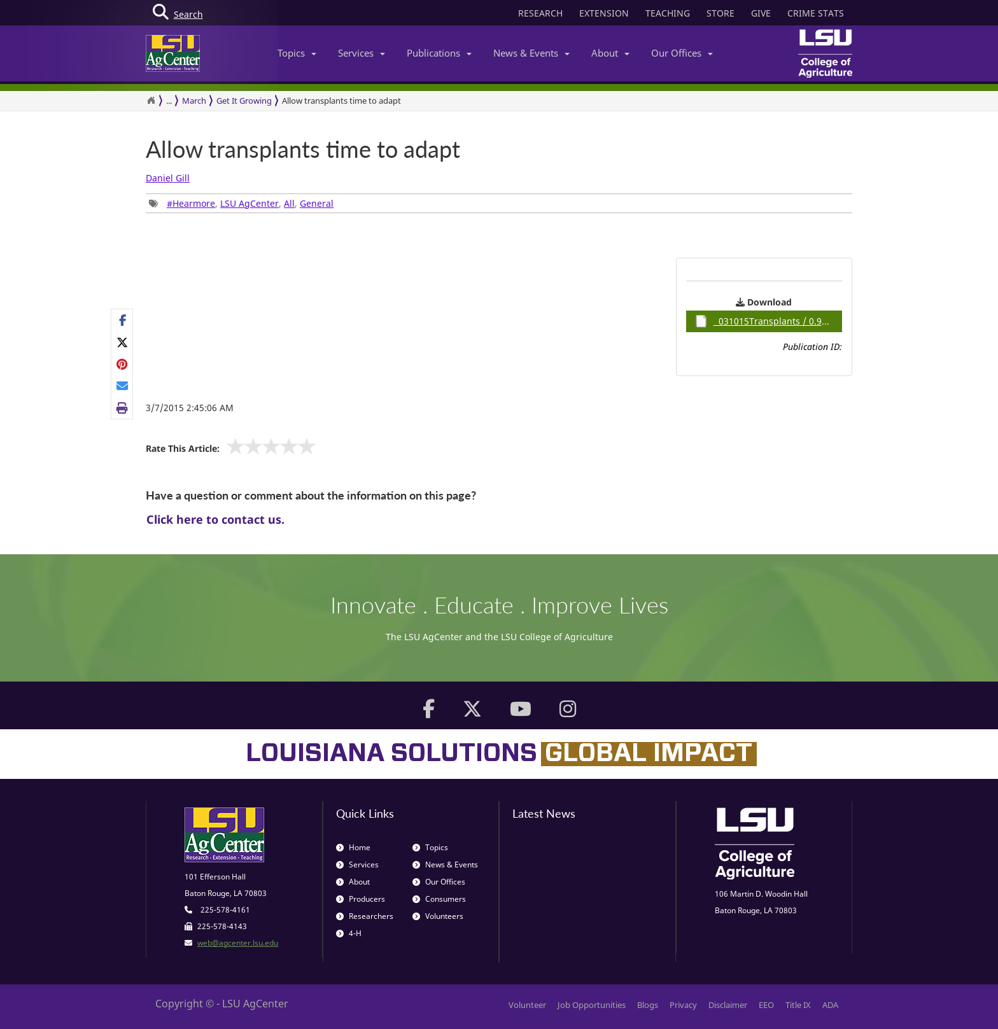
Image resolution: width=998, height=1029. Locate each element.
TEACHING (667, 13)
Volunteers (437, 916)
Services (361, 52)
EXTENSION (604, 13)
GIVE (761, 13)
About (610, 52)
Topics (297, 52)
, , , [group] (241, 203)
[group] (122, 364)
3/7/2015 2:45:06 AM (190, 408)
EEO (766, 1005)
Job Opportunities (592, 1005)
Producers (360, 898)
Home (353, 847)
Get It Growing (244, 100)
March (194, 100)
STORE (720, 13)
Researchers (364, 916)
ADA (830, 1005)
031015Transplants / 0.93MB (767, 321)
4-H (349, 933)
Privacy (683, 1005)
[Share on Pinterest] (122, 364)
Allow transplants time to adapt (341, 100)
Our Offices (682, 52)
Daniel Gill (168, 178)
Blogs (647, 1005)
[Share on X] (122, 342)
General (317, 203)
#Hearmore (191, 203)
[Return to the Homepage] (151, 100)
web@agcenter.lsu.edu (237, 942)
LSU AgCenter (249, 203)
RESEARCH (540, 13)
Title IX (798, 1005)
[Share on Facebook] (122, 320)
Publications (439, 52)
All (289, 203)
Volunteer (527, 1005)
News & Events (531, 52)
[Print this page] (122, 407)
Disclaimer (727, 1005)
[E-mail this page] (122, 385)
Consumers (439, 898)
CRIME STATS (815, 13)
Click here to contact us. (215, 519)
